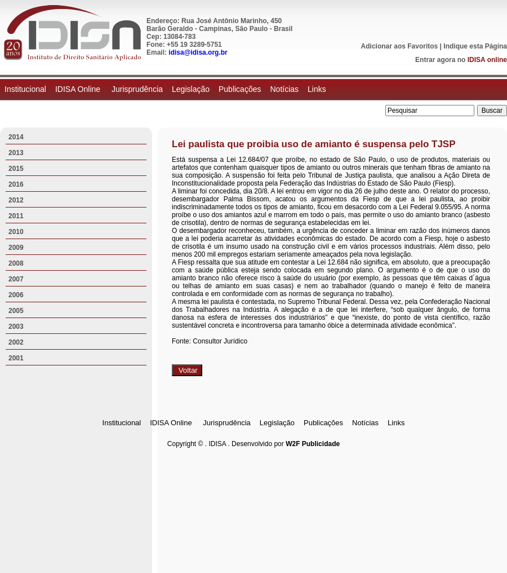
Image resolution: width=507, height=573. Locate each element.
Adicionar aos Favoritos (399, 46)
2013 (16, 153)
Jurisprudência (137, 89)
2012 (16, 200)
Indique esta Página (475, 46)
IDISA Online (79, 89)
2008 (16, 263)
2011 (16, 216)
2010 (16, 232)
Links (317, 89)
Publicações (240, 89)
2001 (16, 358)
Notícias (284, 89)
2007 (16, 279)
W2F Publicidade (313, 444)
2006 (16, 295)
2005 (16, 311)
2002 (16, 342)
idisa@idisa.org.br (197, 52)
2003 (16, 326)
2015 (16, 169)
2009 (16, 248)
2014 (16, 137)
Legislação (191, 89)
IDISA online (487, 60)
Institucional (25, 89)
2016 (16, 184)
